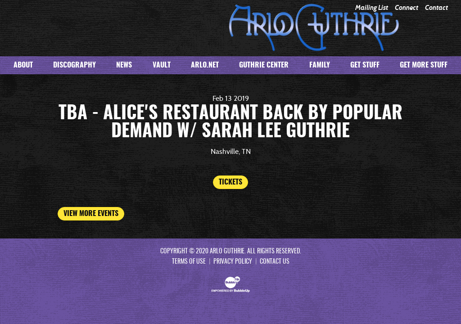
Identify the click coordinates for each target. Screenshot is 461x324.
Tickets (230, 182)
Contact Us (274, 262)
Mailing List (371, 7)
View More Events (90, 213)
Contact (436, 7)
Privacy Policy (232, 262)
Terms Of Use (189, 262)
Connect (406, 7)
